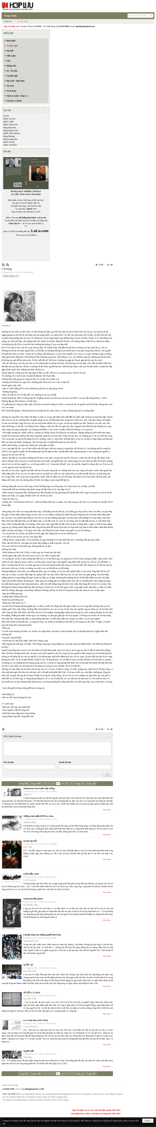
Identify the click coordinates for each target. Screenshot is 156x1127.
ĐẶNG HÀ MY (9, 119)
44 (54, 783)
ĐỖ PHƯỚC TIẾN (30, 905)
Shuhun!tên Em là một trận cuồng (39, 788)
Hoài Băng (27, 1057)
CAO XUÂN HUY (30, 1026)
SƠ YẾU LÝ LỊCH (31, 992)
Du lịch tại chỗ (30, 841)
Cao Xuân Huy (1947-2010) (35, 1020)
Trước (101, 265)
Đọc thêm (106, 810)
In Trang (3, 729)
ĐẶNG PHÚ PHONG (11, 133)
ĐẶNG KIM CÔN (10, 125)
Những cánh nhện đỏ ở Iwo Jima (38, 816)
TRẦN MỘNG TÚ (10, 276)
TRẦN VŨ (27, 794)
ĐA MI (6, 116)
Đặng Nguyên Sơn (10, 130)
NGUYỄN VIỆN (29, 971)
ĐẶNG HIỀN (8, 122)
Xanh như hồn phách (33, 898)
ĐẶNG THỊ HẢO (10, 145)
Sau (108, 265)
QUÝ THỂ (27, 847)
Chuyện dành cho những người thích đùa (42, 934)
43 (49, 783)
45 (58, 783)
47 (67, 783)
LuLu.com (41, 217)
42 (44, 783)
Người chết (28, 1051)
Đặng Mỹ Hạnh (9, 127)
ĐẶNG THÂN (9, 142)
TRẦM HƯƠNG (29, 822)
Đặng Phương (9, 136)
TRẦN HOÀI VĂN (31, 941)
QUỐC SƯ (28, 965)
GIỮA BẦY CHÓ (31, 874)
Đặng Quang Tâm (10, 139)
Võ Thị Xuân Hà (29, 880)
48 (72, 783)
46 (63, 783)
